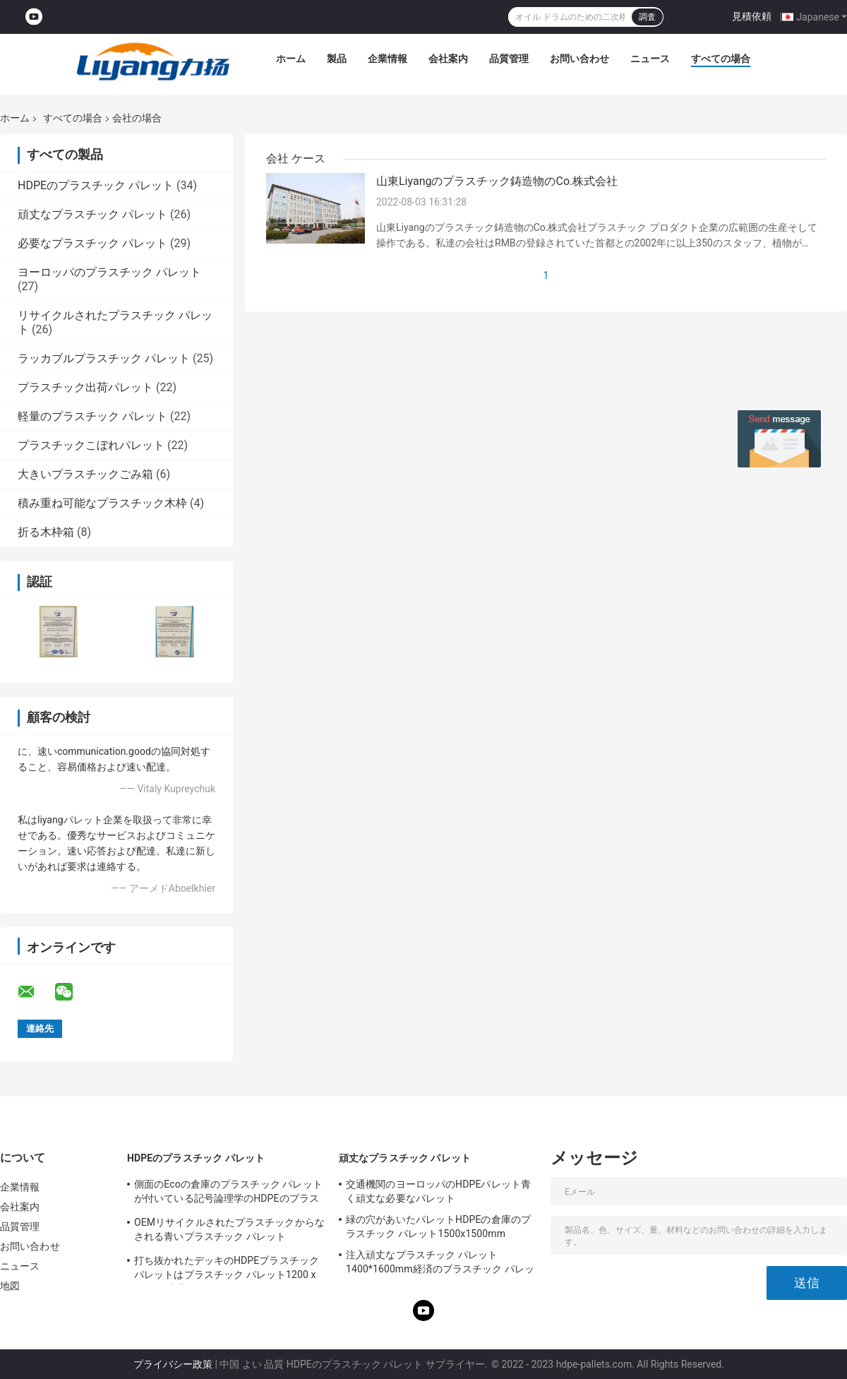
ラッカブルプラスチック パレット (104, 358)
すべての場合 (720, 58)
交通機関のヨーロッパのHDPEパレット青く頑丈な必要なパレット (438, 1191)
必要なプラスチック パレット (92, 243)
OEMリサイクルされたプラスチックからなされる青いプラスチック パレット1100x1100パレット (229, 1231)
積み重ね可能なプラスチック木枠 (102, 503)
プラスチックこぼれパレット (91, 445)
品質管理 (509, 58)
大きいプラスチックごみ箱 (85, 474)
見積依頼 (751, 16)
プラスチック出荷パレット (85, 387)
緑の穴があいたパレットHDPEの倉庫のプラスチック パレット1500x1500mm (438, 1226)
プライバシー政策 (172, 1364)
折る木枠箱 (46, 532)
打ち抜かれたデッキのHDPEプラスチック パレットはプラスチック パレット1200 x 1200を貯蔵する (226, 1269)
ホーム (291, 58)
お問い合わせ (579, 58)
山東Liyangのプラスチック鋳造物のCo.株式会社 (497, 181)
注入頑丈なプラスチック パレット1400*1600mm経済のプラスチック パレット (440, 1264)
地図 (10, 1285)
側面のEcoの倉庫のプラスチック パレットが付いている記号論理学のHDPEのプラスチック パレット (228, 1193)
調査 (647, 17)
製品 (337, 58)
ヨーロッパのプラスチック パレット (109, 272)
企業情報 (387, 58)
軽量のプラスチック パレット (92, 416)
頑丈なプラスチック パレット (92, 214)
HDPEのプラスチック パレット (96, 185)
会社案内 (448, 58)
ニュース (650, 58)
